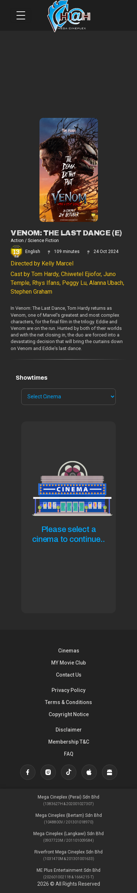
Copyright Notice (69, 714)
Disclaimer (69, 730)
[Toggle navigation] (21, 15)
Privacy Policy (68, 690)
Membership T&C (68, 742)
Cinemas (68, 651)
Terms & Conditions (68, 702)
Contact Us (68, 675)
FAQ (68, 754)
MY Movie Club (68, 663)
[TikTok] (68, 772)
